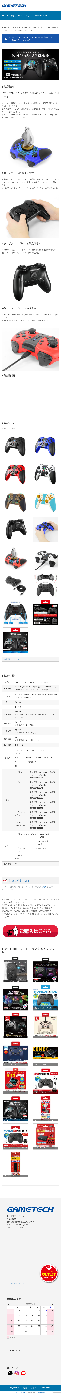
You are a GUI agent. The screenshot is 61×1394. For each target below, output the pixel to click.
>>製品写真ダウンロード (11, 659)
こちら (44, 887)
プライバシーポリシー (15, 1283)
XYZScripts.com (40, 1392)
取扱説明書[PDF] (19, 880)
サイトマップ (12, 1286)
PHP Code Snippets (21, 1392)
